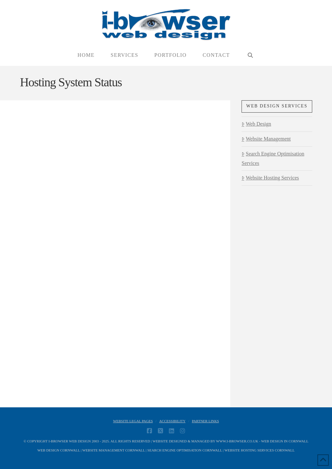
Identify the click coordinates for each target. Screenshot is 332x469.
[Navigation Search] (250, 55)
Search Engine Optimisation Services (273, 158)
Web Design (256, 124)
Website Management (266, 139)
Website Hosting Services (270, 177)
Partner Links (205, 421)
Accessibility (172, 421)
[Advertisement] (277, 298)
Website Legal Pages (133, 421)
